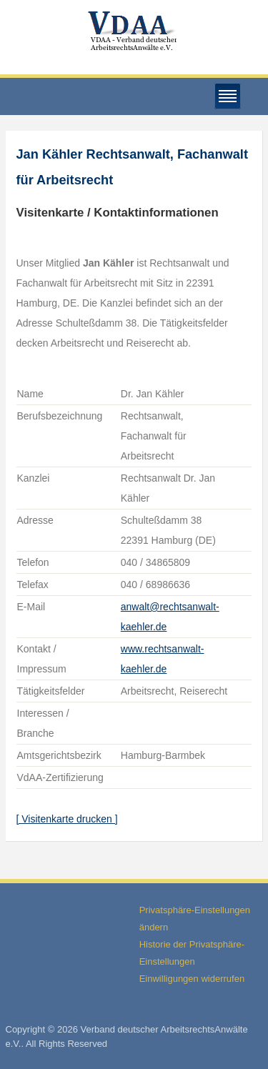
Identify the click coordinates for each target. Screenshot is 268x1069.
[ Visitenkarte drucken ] (67, 819)
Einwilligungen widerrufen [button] (191, 978)
